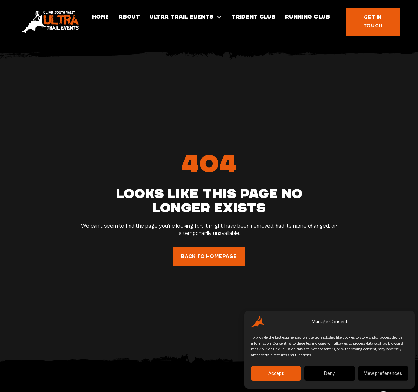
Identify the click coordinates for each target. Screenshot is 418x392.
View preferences (383, 373)
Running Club (307, 17)
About (129, 17)
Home (100, 17)
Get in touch (372, 22)
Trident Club (254, 17)
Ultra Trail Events (181, 17)
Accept (276, 373)
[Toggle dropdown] (219, 17)
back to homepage (209, 256)
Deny (329, 373)
